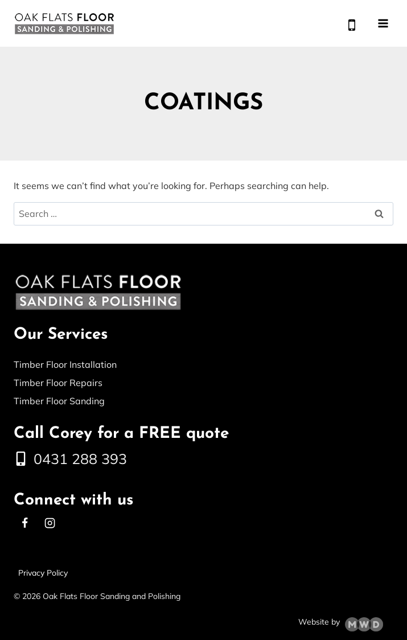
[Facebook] (24, 523)
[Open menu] (382, 23)
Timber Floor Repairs (58, 382)
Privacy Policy (43, 573)
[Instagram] (49, 523)
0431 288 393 (80, 458)
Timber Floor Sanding (59, 401)
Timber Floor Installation (65, 364)
